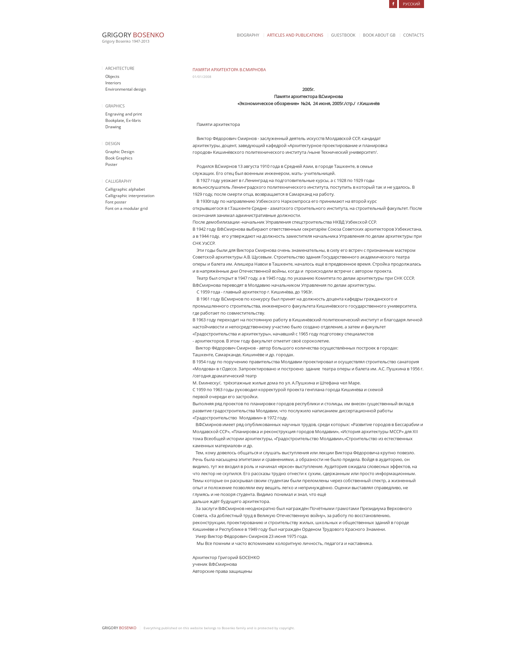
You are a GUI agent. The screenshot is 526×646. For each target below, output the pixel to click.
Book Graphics (119, 158)
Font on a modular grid (126, 208)
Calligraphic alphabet (125, 189)
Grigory (133, 34)
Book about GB (379, 35)
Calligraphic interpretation (129, 195)
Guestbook (343, 35)
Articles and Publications (295, 35)
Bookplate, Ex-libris (123, 120)
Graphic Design (119, 151)
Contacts (413, 35)
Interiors (113, 83)
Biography (248, 35)
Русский (411, 3)
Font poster (115, 202)
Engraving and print (123, 114)
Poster (111, 164)
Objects (112, 76)
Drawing (113, 127)
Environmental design (125, 89)
